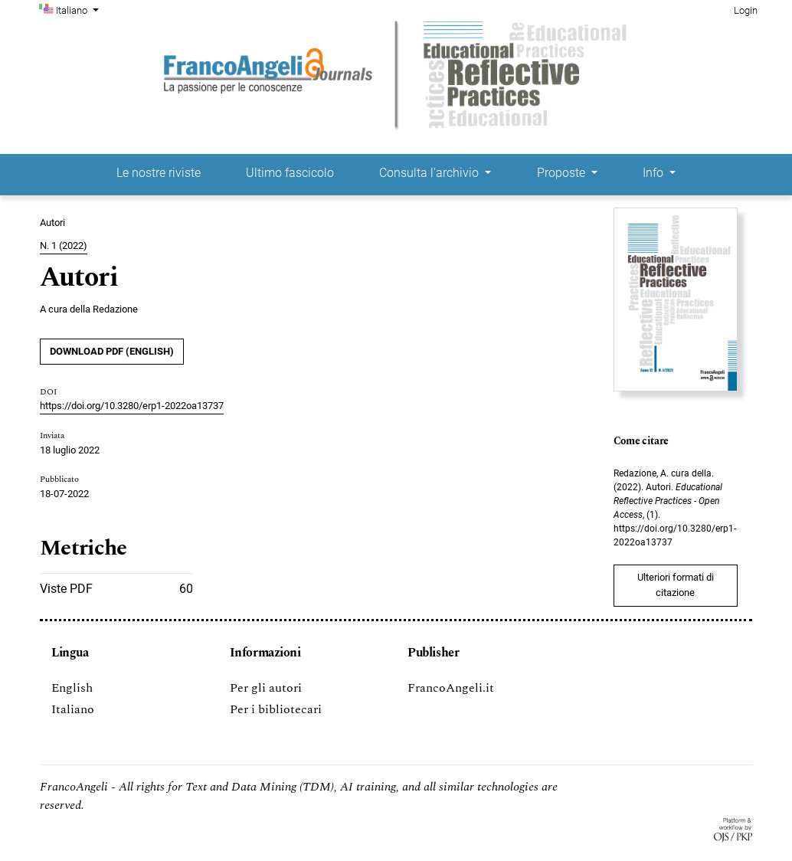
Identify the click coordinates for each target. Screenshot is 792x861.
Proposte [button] (562, 172)
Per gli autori (266, 688)
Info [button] (654, 172)
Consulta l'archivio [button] (430, 172)
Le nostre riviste (158, 172)
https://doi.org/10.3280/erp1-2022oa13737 (132, 405)
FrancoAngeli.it (450, 688)
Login (746, 10)
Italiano (79, 9)
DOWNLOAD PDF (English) (112, 351)
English (72, 688)
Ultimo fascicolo (290, 172)
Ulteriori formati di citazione (675, 584)
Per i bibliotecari (276, 709)
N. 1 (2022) (63, 245)
